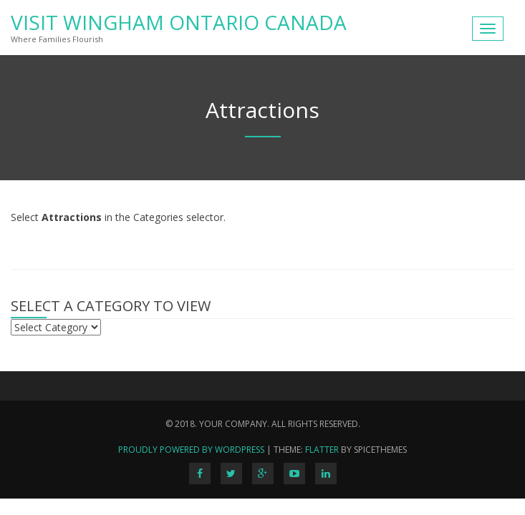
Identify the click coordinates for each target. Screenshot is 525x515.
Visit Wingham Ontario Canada (179, 22)
